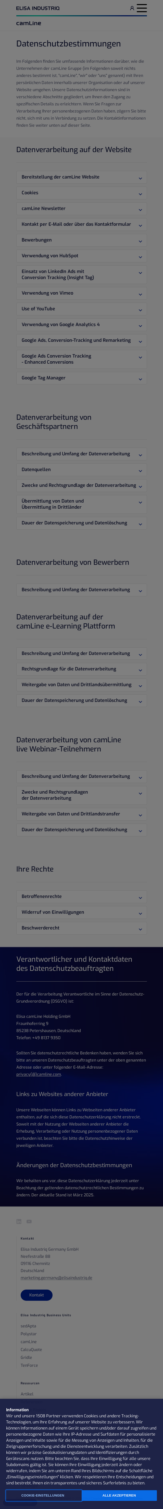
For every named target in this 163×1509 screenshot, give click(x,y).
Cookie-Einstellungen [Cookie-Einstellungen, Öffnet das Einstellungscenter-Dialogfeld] (42, 1495)
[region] (81, 1454)
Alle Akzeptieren (119, 1495)
